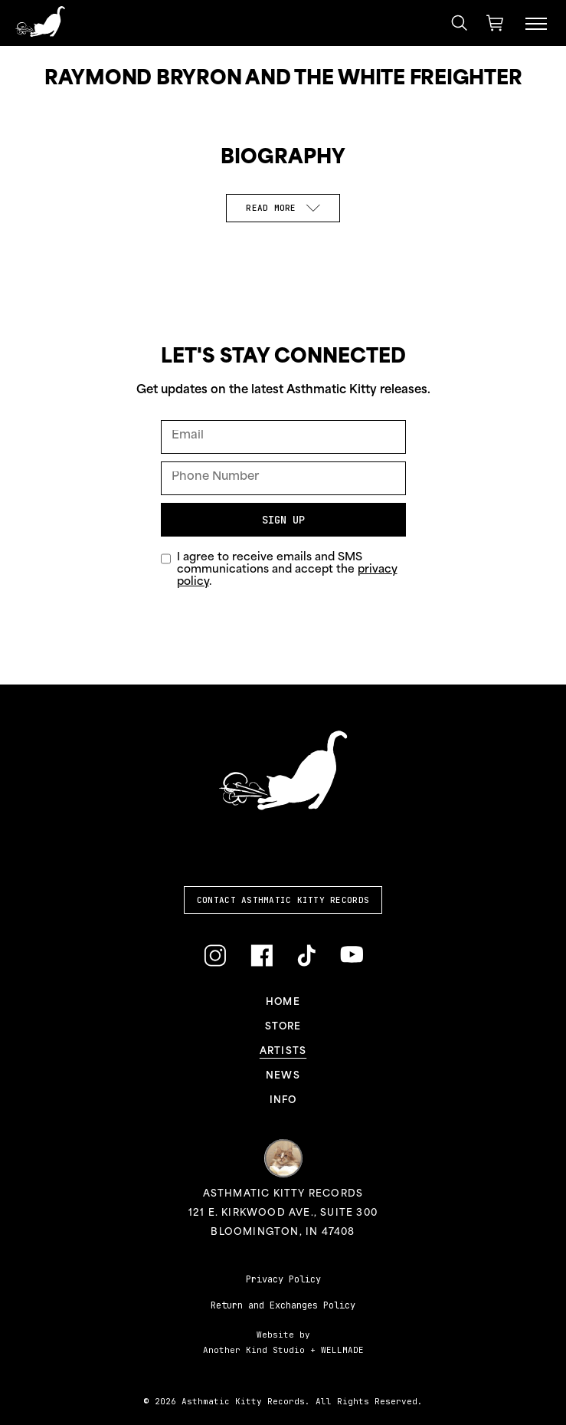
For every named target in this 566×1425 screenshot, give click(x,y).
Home (283, 1002)
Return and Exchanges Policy (283, 1305)
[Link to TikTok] (306, 956)
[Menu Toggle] (536, 23)
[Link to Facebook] (261, 956)
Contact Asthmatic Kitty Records (283, 900)
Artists (283, 1051)
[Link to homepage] (40, 21)
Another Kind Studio (254, 1350)
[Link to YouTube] (351, 954)
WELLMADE (342, 1350)
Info (283, 1100)
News (283, 1076)
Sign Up (283, 520)
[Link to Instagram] (215, 956)
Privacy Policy (283, 1279)
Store (283, 1027)
